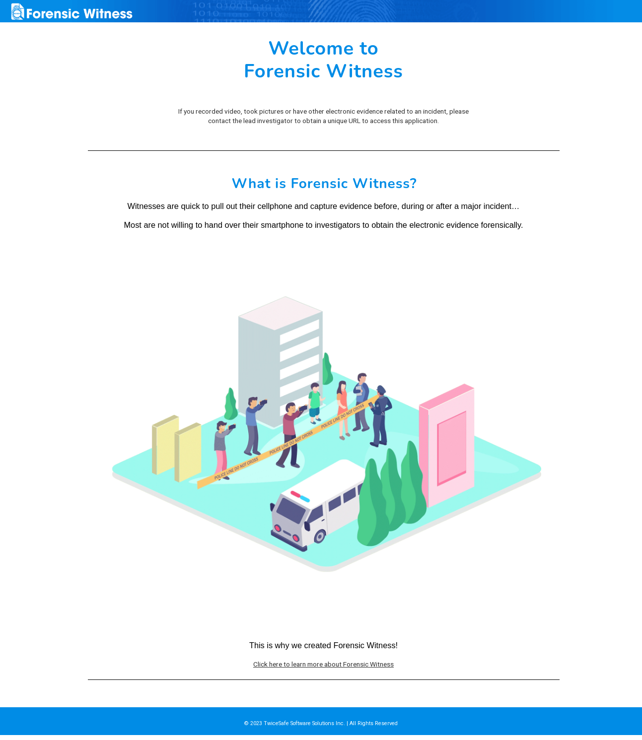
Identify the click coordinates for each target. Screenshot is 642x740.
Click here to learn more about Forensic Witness (323, 664)
